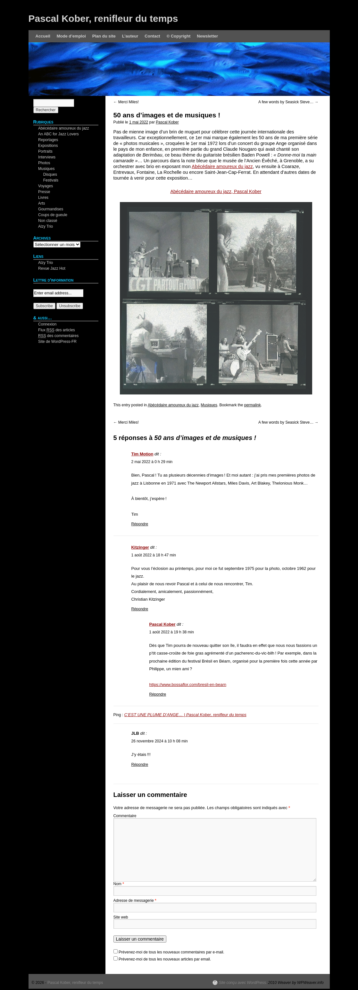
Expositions (48, 145)
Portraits (45, 151)
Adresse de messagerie (134, 900)
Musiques (209, 405)
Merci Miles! (126, 102)
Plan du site (104, 36)
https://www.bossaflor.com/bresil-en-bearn (187, 684)
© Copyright (179, 36)
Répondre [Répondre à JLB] (139, 764)
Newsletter (207, 36)
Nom (118, 884)
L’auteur (130, 36)
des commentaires (58, 336)
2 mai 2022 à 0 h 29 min (152, 462)
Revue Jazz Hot (51, 268)
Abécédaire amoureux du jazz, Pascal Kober (216, 191)
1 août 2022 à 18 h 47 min (153, 555)
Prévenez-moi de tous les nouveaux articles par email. (165, 959)
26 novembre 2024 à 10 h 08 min (159, 741)
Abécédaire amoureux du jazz (222, 166)
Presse (44, 192)
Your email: (43, 286)
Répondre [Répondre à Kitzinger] (139, 609)
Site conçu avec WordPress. (243, 982)
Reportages (48, 140)
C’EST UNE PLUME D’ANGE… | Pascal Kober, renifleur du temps (185, 714)
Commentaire (125, 816)
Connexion (47, 324)
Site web (120, 917)
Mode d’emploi (71, 36)
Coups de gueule (52, 215)
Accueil (43, 36)
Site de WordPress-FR (57, 341)
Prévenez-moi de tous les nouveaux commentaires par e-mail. (171, 952)
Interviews (46, 157)
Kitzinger (140, 547)
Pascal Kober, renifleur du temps (103, 18)
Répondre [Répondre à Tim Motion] (139, 524)
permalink (252, 405)
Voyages (45, 186)
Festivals (50, 180)
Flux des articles (56, 330)
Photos (44, 163)
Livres (43, 197)
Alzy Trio (45, 226)
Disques (50, 174)
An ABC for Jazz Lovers (58, 134)
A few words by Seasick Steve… (288, 102)
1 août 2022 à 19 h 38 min (171, 632)
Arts (41, 203)
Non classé (47, 220)
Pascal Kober (167, 122)
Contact (152, 36)
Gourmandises (50, 209)
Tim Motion (142, 454)
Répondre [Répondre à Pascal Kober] (157, 694)
